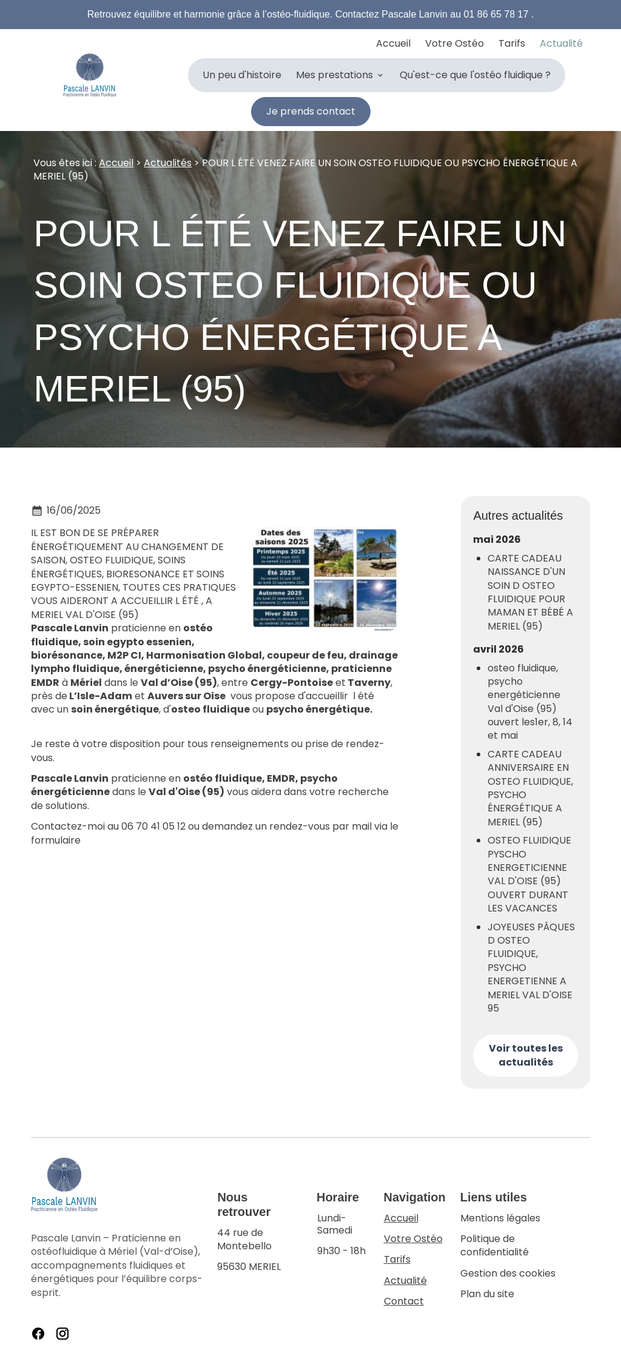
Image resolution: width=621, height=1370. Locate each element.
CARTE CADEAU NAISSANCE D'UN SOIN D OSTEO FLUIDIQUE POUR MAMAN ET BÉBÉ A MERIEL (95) (530, 592)
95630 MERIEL (259, 1250)
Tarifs (511, 43)
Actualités (168, 163)
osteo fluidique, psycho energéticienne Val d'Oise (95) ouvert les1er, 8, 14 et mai (530, 702)
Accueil (393, 43)
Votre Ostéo (454, 43)
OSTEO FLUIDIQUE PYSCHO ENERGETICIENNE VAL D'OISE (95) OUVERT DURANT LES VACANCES (529, 874)
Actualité (561, 43)
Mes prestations (334, 75)
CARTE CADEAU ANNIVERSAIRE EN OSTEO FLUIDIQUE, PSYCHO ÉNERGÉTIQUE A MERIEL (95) (530, 788)
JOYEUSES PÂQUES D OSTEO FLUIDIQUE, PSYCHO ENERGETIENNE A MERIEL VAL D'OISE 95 (531, 968)
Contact (404, 1301)
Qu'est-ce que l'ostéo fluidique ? (475, 75)
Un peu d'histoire (242, 75)
